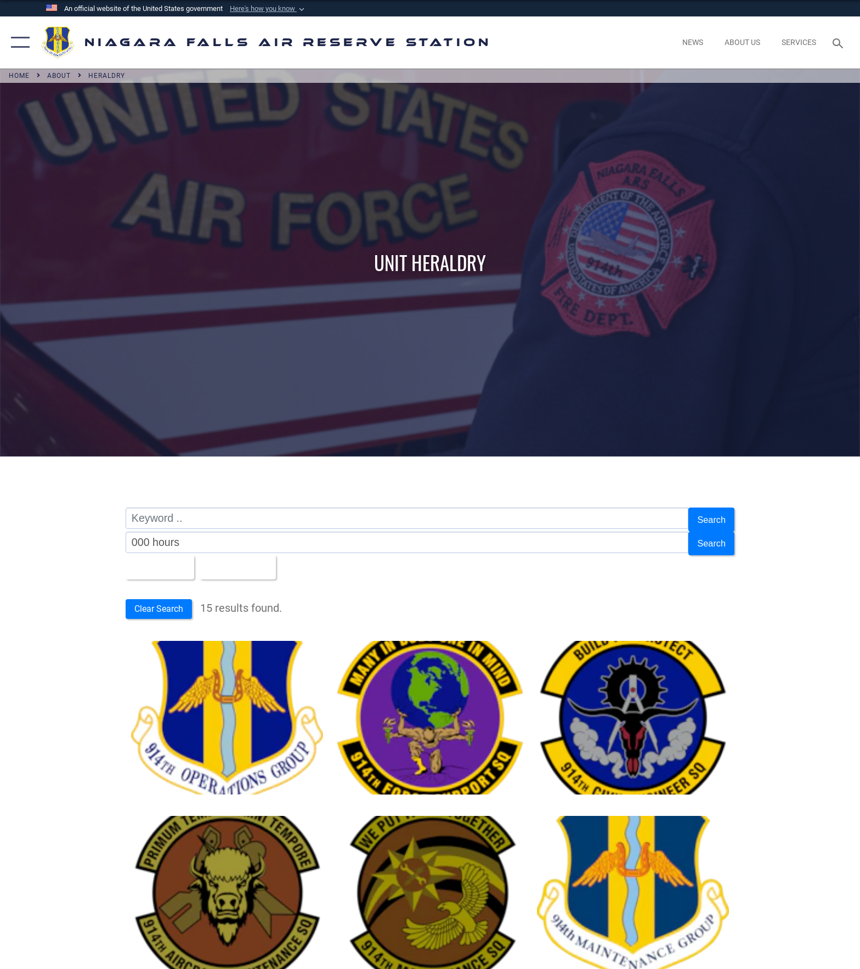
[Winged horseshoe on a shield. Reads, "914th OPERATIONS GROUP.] (227, 712)
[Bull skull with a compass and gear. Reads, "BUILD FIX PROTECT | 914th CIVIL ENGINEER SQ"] (633, 712)
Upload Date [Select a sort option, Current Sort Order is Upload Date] (250, 561)
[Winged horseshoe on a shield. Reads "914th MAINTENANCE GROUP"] (633, 888)
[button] (268, 8)
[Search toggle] (839, 42)
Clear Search (165, 602)
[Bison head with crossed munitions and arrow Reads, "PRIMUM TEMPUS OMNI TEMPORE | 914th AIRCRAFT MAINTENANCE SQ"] (227, 888)
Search (709, 518)
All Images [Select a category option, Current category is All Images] (161, 561)
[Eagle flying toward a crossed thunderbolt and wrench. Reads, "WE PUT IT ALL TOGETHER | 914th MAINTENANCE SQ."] (430, 888)
